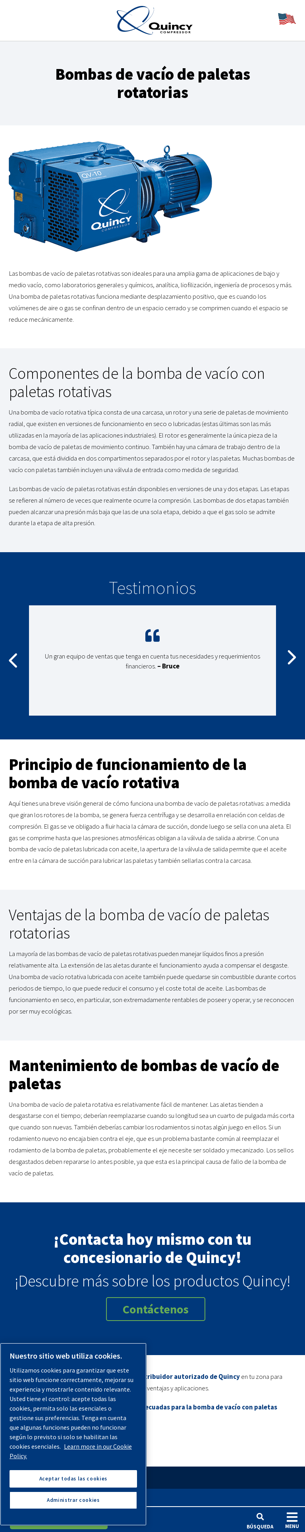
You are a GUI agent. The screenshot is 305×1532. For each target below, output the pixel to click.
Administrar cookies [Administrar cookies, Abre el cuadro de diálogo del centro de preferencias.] (73, 1500)
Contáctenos (156, 1309)
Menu (292, 1520)
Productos (30, 1497)
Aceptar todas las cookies (73, 1478)
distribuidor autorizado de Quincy (187, 1376)
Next (292, 660)
